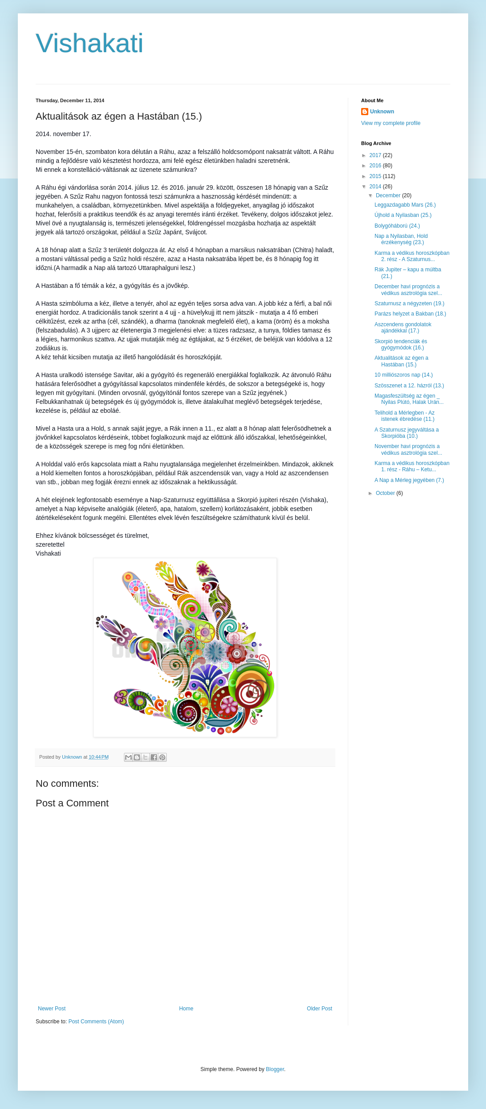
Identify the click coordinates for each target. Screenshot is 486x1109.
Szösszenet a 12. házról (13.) (409, 385)
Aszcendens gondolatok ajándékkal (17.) (403, 327)
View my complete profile (390, 123)
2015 (376, 176)
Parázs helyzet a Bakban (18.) (410, 314)
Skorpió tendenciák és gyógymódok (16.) (401, 344)
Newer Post (52, 1008)
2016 (376, 165)
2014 (376, 186)
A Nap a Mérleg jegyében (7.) (409, 480)
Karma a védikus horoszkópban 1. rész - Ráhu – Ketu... (412, 466)
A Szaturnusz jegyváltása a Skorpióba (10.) (407, 433)
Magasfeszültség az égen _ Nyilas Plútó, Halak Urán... (409, 399)
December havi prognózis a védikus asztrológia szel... (408, 289)
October (386, 493)
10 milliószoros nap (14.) (404, 375)
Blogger (275, 1069)
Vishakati (90, 43)
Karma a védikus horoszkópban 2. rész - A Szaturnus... (412, 256)
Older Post (319, 1008)
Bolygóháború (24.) (397, 226)
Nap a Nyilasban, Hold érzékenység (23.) (401, 239)
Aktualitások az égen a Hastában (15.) (401, 361)
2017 (376, 155)
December (389, 195)
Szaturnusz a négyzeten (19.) (410, 303)
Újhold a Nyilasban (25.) (403, 215)
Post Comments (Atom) (96, 1021)
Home (186, 1008)
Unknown (382, 111)
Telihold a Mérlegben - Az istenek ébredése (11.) (405, 416)
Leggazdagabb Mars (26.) (405, 205)
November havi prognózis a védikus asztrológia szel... (408, 449)
